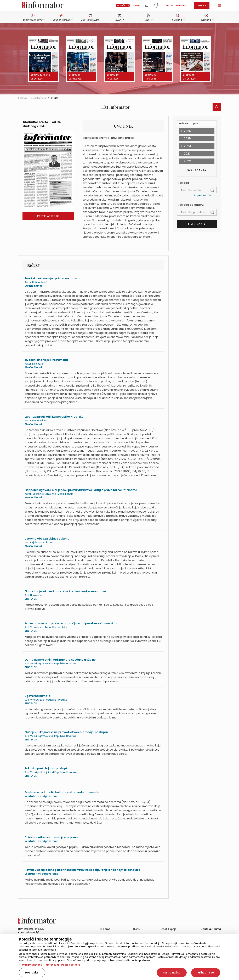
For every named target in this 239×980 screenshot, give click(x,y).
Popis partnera (70, 964)
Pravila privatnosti (30, 964)
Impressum (52, 964)
